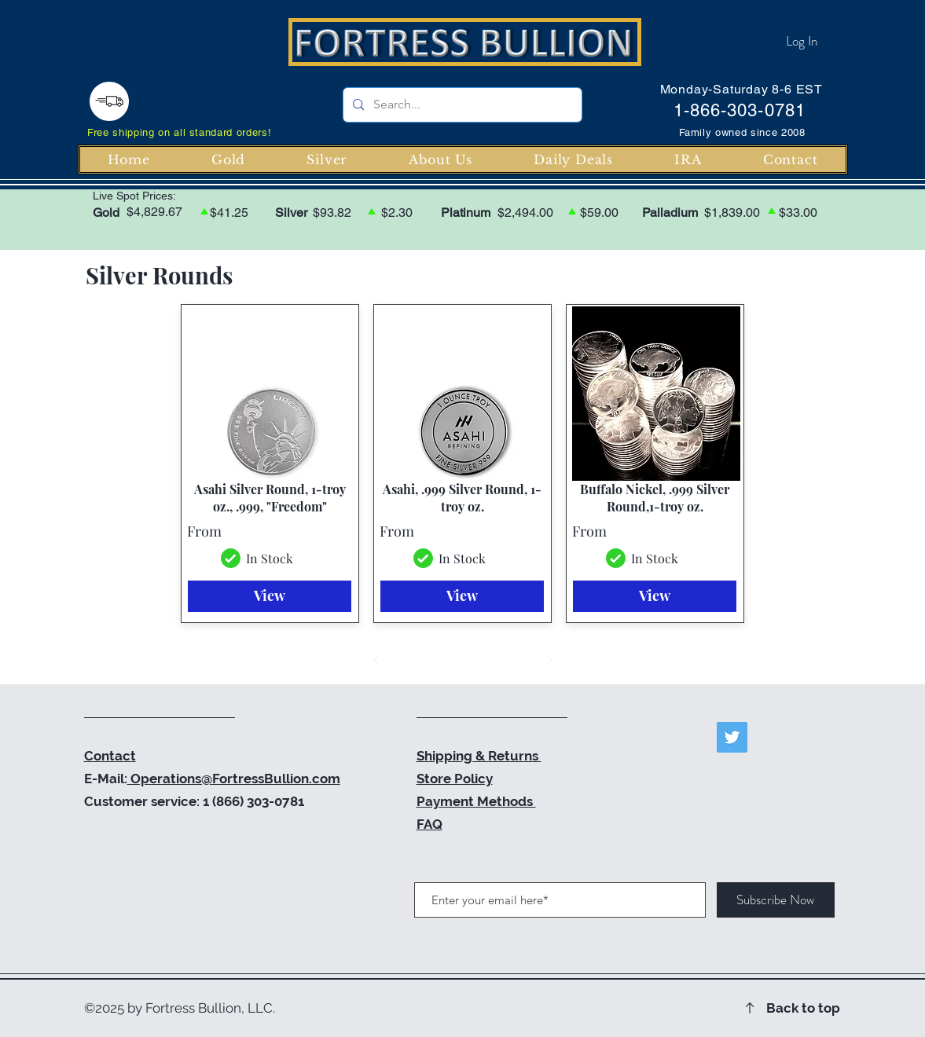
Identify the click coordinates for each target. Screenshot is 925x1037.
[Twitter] (732, 737)
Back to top (803, 1008)
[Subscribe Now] (776, 900)
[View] (269, 596)
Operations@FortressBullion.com (233, 778)
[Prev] (376, 660)
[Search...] (461, 105)
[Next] (549, 660)
